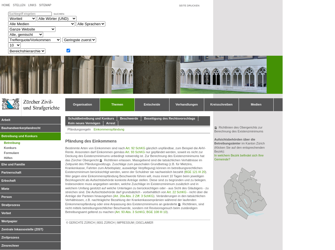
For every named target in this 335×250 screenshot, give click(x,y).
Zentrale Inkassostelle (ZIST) (22, 229)
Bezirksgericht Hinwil (258, 204)
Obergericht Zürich (236, 199)
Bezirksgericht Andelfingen (247, 175)
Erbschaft (8, 180)
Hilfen (8, 158)
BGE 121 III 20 (195, 172)
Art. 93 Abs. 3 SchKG (130, 212)
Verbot (6, 213)
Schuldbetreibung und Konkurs (91, 118)
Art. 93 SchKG (135, 152)
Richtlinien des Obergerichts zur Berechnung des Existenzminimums (238, 129)
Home (6, 5)
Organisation (82, 104)
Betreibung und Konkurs (19, 136)
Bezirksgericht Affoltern (232, 207)
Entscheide (152, 104)
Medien (256, 104)
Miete (5, 188)
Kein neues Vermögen (84, 123)
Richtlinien (111, 160)
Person (6, 196)
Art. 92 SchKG (135, 148)
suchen (58, 14)
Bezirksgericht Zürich (236, 198)
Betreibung (12, 142)
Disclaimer (144, 222)
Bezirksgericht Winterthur (251, 186)
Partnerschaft (11, 172)
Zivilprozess (10, 237)
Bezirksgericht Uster (245, 200)
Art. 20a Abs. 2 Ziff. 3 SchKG (133, 196)
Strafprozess (10, 205)
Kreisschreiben (221, 104)
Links (32, 5)
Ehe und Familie (13, 164)
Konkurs (10, 147)
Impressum (125, 222)
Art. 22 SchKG (177, 192)
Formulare (11, 153)
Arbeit (5, 120)
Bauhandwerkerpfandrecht (20, 128)
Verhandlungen (187, 104)
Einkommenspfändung (109, 129)
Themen (117, 104)
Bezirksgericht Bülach (238, 184)
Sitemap (45, 5)
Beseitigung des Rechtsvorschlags (169, 118)
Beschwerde (129, 118)
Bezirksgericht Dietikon (228, 198)
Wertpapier (9, 221)
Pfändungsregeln (79, 129)
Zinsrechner (10, 245)
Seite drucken (189, 5)
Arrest (110, 123)
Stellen (19, 5)
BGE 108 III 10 (156, 212)
